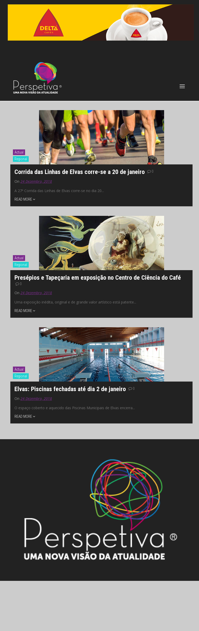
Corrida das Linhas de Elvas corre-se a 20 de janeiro (80, 172)
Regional (20, 159)
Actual (19, 152)
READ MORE (24, 199)
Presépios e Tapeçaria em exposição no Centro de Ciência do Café (97, 277)
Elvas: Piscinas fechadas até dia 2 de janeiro (70, 389)
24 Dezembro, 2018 (36, 181)
